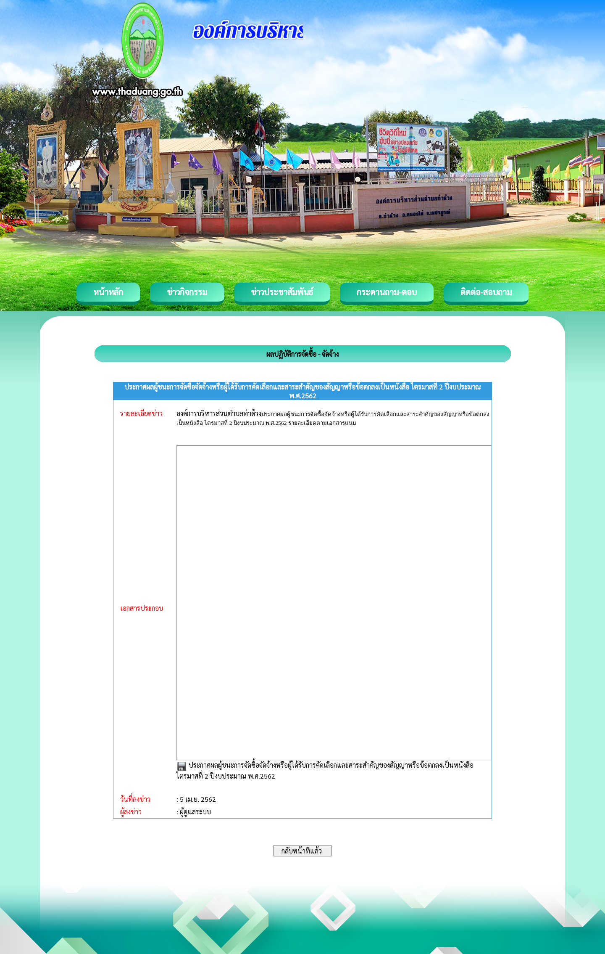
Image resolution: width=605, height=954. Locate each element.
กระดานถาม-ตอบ (387, 291)
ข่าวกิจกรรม (187, 291)
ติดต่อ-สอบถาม (486, 291)
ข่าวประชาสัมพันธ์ (282, 291)
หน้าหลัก (108, 291)
